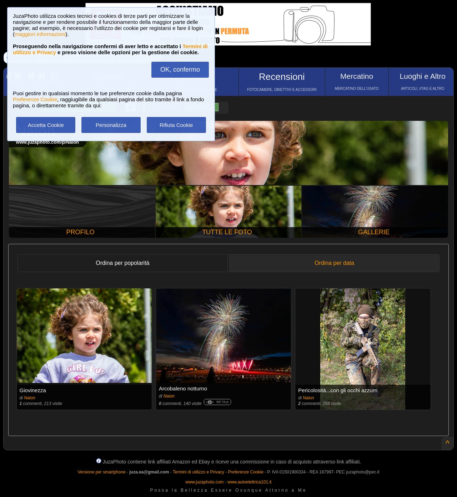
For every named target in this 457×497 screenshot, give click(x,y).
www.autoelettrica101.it (249, 482)
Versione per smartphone (101, 472)
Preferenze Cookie (35, 99)
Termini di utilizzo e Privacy (198, 472)
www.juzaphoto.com (205, 482)
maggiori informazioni (40, 34)
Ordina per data (334, 263)
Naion (29, 397)
